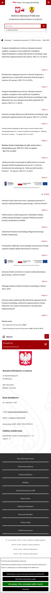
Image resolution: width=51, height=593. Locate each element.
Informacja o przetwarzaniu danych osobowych (25, 574)
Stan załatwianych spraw (25, 459)
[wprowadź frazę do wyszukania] (23, 26)
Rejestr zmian (25, 498)
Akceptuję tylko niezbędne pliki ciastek (25, 584)
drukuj (46, 194)
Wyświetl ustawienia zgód (25, 579)
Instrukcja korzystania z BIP (25, 491)
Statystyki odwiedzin (25, 514)
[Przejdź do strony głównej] (25, 14)
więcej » (45, 70)
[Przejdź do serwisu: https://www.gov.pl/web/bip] (25, 2)
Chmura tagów (26, 522)
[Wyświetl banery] (46, 336)
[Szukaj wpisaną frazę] (44, 26)
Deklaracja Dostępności (25, 506)
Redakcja (25, 482)
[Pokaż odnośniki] (2, 2)
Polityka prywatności (25, 530)
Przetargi (8, 40)
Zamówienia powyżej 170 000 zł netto (27, 40)
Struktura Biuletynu (25, 475)
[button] (25, 189)
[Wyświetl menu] (48, 2)
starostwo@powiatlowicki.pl (18, 412)
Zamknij (25, 589)
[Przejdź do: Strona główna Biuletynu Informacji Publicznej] (2, 40)
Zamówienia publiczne (25, 467)
